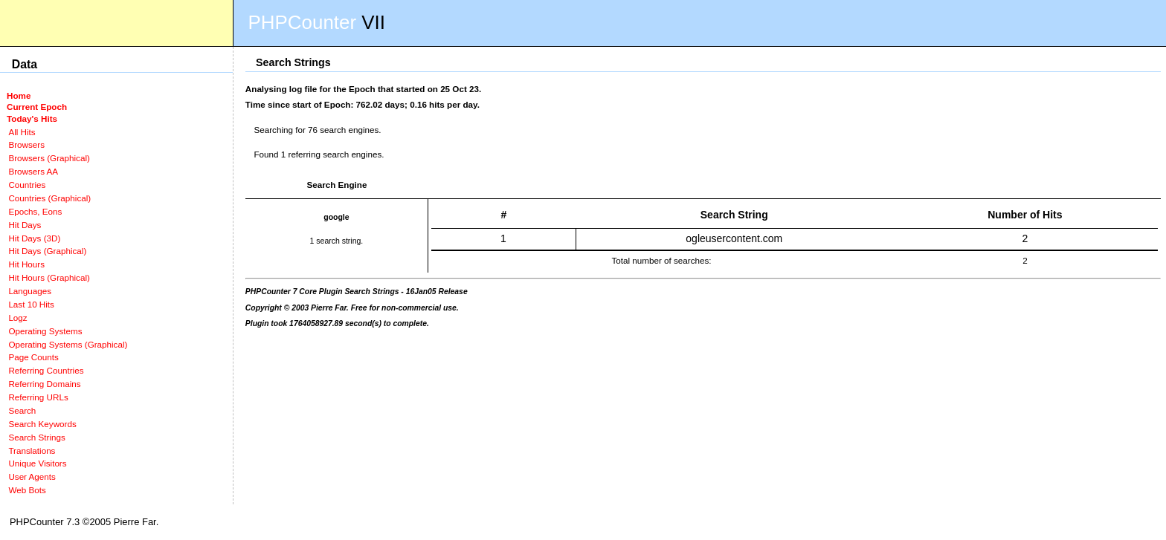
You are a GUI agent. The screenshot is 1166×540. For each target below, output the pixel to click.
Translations (31, 450)
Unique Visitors (37, 463)
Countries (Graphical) (49, 198)
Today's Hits (32, 118)
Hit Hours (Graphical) (48, 277)
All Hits (21, 132)
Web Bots (26, 490)
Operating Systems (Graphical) (67, 344)
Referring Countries (45, 370)
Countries (26, 184)
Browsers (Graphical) (48, 158)
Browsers (26, 144)
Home (18, 95)
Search (22, 410)
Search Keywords (42, 424)
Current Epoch (37, 106)
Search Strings (36, 437)
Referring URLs (38, 397)
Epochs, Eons (35, 211)
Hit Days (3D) (34, 238)
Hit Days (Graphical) (47, 251)
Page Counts (33, 357)
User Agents (32, 476)
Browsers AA (33, 171)
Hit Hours (26, 264)
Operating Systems (45, 331)
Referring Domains (44, 383)
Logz (17, 317)
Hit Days (24, 225)
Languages (29, 291)
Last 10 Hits (31, 304)
